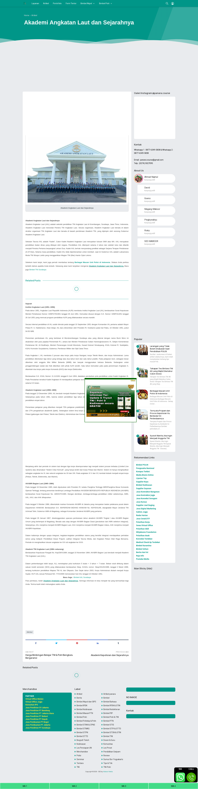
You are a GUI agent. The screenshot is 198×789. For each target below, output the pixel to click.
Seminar (80, 759)
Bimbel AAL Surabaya (82, 577)
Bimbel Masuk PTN (85, 713)
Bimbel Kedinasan (84, 709)
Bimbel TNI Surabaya (37, 270)
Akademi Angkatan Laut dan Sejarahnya (106, 266)
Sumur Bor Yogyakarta (113, 759)
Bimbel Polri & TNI (111, 717)
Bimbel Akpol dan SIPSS (86, 702)
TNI (78, 767)
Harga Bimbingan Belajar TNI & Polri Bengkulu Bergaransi (49, 656)
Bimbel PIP (108, 713)
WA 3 (124, 786)
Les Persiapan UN (84, 748)
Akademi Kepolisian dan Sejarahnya (110, 655)
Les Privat (107, 748)
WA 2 (74, 786)
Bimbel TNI (108, 736)
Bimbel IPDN (82, 705)
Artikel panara (109, 694)
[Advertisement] (99, 68)
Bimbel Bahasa (109, 702)
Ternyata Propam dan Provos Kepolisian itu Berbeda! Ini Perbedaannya (160, 414)
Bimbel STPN (82, 732)
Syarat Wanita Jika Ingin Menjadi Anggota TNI (161, 437)
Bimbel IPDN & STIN (111, 705)
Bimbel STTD (82, 736)
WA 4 (173, 786)
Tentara (80, 763)
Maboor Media (108, 772)
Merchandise (82, 752)
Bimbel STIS (108, 725)
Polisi (79, 755)
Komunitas (108, 744)
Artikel (46, 3)
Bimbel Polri (104, 3)
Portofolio (57, 3)
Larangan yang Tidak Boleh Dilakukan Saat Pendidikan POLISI (160, 349)
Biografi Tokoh (83, 740)
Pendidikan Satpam (111, 752)
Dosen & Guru (109, 740)
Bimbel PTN (108, 721)
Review (106, 755)
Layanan (35, 3)
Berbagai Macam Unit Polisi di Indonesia (160, 392)
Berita (79, 698)
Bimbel (106, 698)
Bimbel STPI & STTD (112, 728)
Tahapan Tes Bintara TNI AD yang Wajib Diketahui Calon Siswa (161, 371)
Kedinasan (81, 744)
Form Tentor (71, 3)
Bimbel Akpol (86, 3)
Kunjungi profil (149, 180)
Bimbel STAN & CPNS (86, 725)
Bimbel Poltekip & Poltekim (86, 721)
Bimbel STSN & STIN (112, 732)
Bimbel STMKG (83, 728)
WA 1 (25, 786)
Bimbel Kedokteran (111, 709)
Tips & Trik (107, 763)
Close (133, 380)
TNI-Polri (107, 767)
